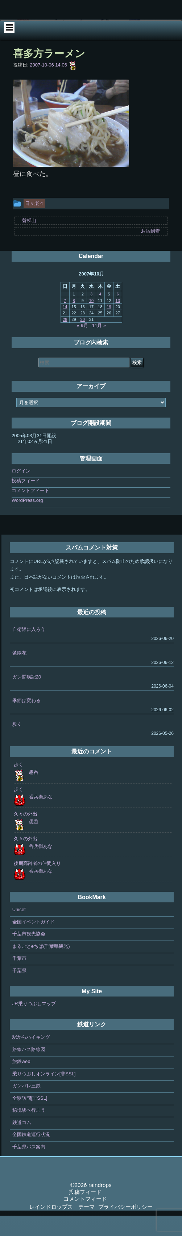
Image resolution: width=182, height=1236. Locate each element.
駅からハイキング (31, 1057)
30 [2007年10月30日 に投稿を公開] (82, 340)
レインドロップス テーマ (62, 1227)
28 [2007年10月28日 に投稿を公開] (65, 340)
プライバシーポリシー (125, 1227)
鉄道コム (21, 1143)
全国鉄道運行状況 (31, 1155)
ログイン (21, 491)
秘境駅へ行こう (28, 1131)
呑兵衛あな (41, 817)
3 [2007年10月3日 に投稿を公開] (91, 315)
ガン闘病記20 (26, 697)
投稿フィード (26, 501)
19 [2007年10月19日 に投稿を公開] (109, 327)
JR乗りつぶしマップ (34, 1024)
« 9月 (82, 346)
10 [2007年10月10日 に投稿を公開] (91, 321)
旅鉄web (21, 1082)
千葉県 (19, 991)
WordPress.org (27, 521)
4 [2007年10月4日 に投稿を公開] (100, 315)
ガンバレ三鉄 (26, 1106)
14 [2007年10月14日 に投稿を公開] (65, 327)
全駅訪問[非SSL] (29, 1118)
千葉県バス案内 (28, 1167)
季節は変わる (26, 721)
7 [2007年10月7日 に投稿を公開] (65, 321)
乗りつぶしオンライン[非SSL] (44, 1094)
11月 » (99, 346)
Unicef (19, 930)
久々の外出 (25, 834)
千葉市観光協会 (28, 954)
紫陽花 (19, 673)
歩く (17, 744)
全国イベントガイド (33, 942)
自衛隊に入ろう (28, 650)
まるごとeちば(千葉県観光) (41, 966)
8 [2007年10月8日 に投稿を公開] (74, 321)
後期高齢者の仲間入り (37, 883)
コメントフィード (30, 511)
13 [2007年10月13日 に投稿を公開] (118, 321)
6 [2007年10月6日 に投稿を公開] (118, 315)
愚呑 (33, 793)
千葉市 (19, 979)
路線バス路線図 (28, 1069)
